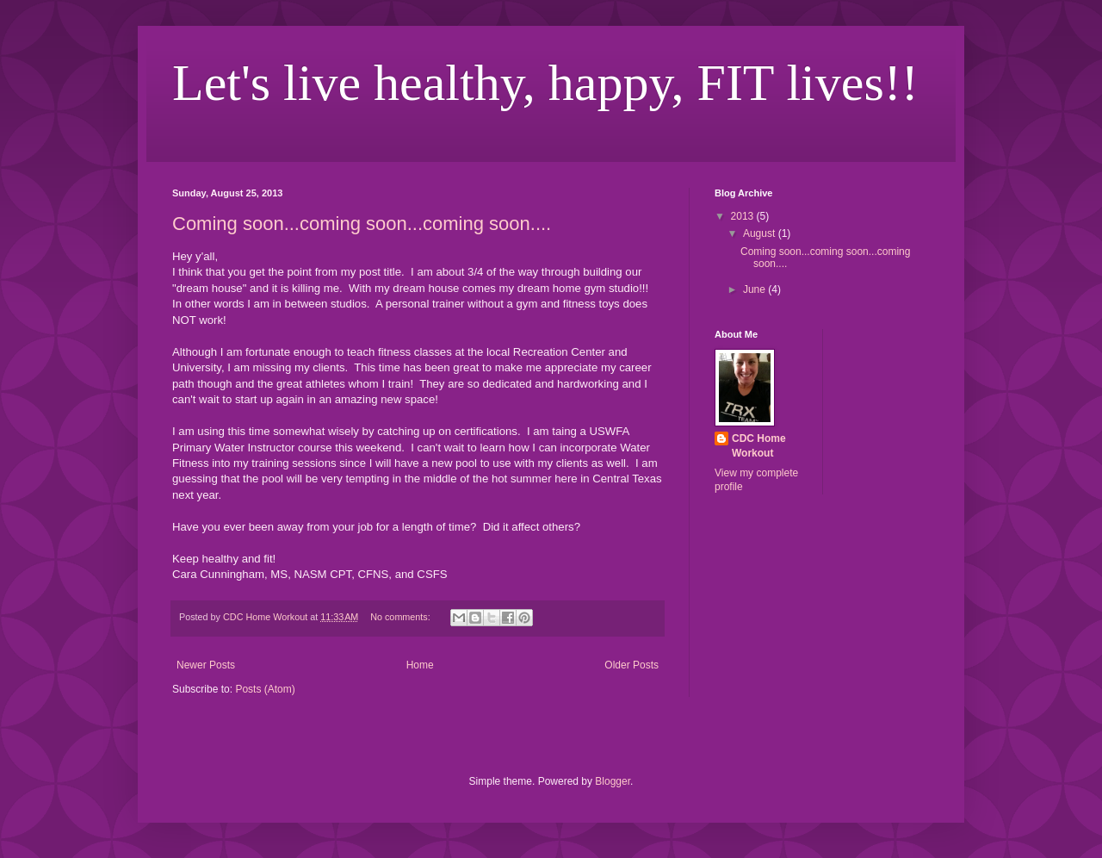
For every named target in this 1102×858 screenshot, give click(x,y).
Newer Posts (205, 665)
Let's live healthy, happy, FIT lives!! (545, 82)
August (760, 233)
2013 (744, 216)
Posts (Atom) (264, 689)
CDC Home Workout (759, 445)
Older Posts (631, 665)
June (755, 289)
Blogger (612, 781)
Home (420, 665)
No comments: (401, 617)
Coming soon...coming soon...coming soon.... (361, 223)
